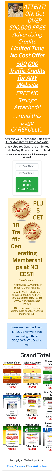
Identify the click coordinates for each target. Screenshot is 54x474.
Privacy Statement (16, 466)
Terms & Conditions (37, 466)
